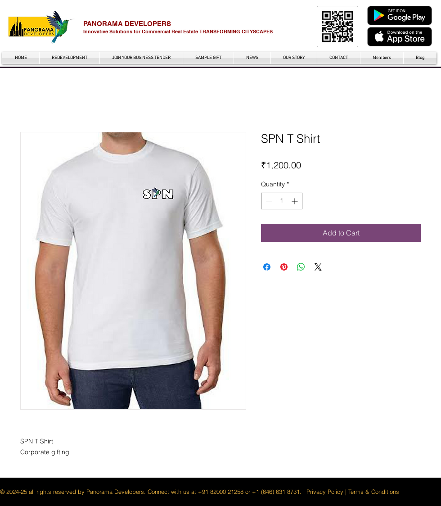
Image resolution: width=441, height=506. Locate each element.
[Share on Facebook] (266, 267)
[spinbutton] (282, 201)
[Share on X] (318, 267)
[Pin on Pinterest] (284, 267)
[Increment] (295, 201)
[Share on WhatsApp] (301, 267)
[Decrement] (268, 201)
